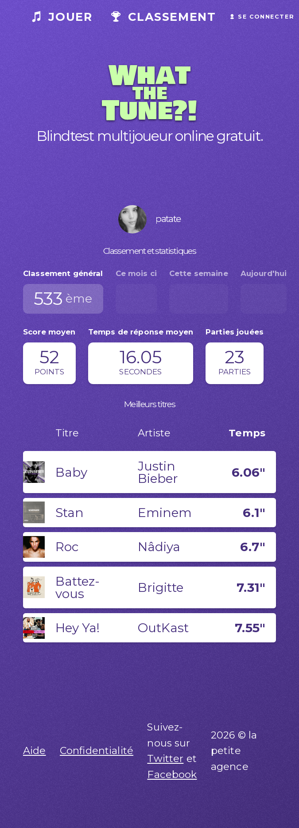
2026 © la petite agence (234, 751)
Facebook (172, 774)
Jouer (62, 16)
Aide (34, 750)
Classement (163, 16)
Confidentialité (96, 750)
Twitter (165, 758)
